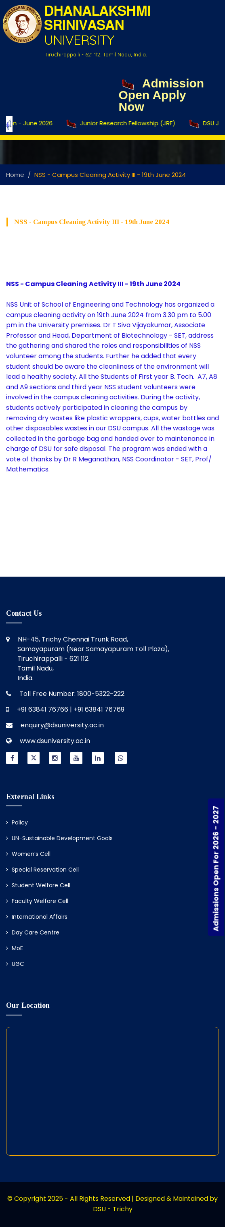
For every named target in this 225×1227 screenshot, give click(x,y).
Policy (17, 822)
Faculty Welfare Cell (37, 901)
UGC (15, 964)
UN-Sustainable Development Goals (59, 838)
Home (15, 174)
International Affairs (36, 917)
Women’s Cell (28, 854)
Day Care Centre (32, 932)
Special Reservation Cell (42, 870)
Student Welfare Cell (38, 885)
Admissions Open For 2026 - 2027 (216, 868)
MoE (14, 948)
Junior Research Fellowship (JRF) (129, 124)
